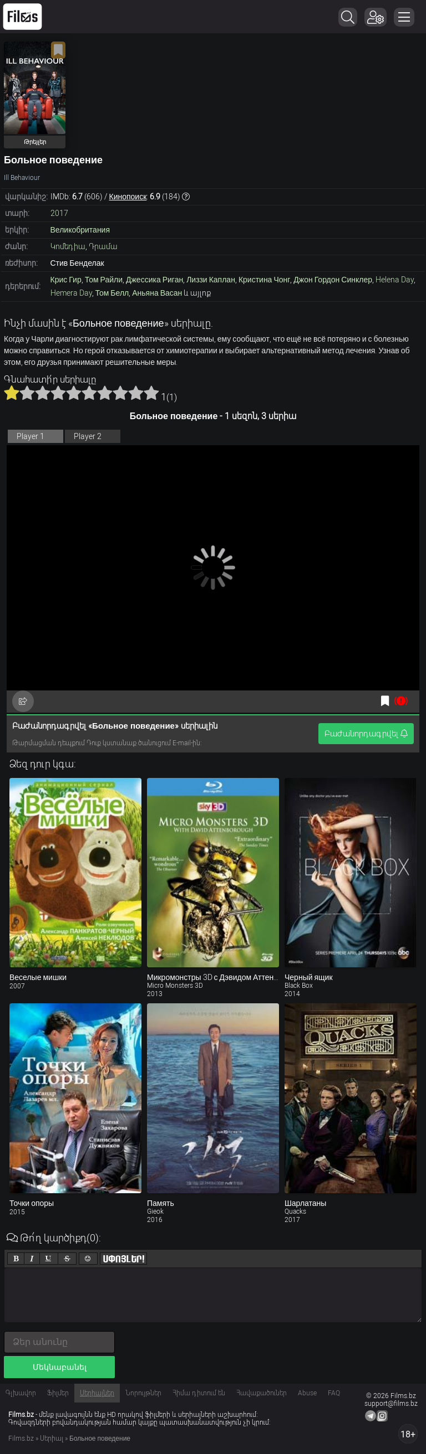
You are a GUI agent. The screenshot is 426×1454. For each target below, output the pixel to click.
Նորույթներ (143, 1393)
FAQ (334, 1393)
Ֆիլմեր (58, 1393)
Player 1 (30, 436)
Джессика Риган (154, 279)
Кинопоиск (128, 196)
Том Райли (104, 279)
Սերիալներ (97, 1393)
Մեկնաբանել (60, 1367)
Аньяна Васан (157, 292)
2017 (59, 213)
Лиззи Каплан (210, 279)
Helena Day (395, 279)
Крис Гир (66, 279)
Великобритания (80, 229)
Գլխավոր (21, 1393)
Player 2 (88, 436)
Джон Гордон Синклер (332, 279)
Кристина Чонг (264, 279)
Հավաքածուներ (261, 1393)
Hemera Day (71, 292)
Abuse (307, 1393)
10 (151, 392)
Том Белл (112, 292)
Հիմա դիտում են (199, 1393)
